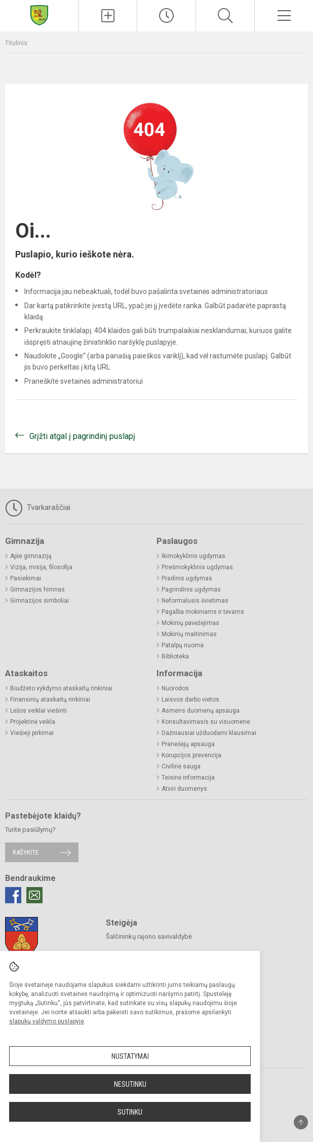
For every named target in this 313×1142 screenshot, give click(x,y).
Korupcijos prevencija (191, 755)
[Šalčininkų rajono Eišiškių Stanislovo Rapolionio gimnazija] (39, 14)
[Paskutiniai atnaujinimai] (166, 15)
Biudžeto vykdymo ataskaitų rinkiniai (61, 688)
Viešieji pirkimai (32, 732)
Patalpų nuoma (183, 645)
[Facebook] (13, 895)
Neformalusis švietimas (195, 600)
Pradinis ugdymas (187, 578)
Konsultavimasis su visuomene (206, 721)
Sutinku (130, 1112)
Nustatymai (130, 1056)
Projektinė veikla (32, 721)
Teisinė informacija (188, 777)
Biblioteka (175, 656)
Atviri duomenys (184, 788)
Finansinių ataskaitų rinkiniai (50, 699)
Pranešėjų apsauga (188, 744)
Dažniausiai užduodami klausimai (209, 732)
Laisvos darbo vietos (190, 699)
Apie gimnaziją (31, 556)
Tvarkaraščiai (37, 508)
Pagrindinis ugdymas (191, 589)
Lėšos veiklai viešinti (38, 710)
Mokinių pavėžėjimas (190, 623)
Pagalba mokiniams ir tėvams (203, 611)
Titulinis (16, 43)
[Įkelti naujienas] (108, 15)
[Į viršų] (301, 1122)
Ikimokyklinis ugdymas (193, 556)
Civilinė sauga (181, 766)
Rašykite (25, 852)
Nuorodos (175, 688)
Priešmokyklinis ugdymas (197, 567)
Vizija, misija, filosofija (41, 567)
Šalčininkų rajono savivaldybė (149, 936)
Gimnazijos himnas (37, 589)
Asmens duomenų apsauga (201, 710)
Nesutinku (130, 1084)
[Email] (34, 895)
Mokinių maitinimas (189, 634)
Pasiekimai (25, 578)
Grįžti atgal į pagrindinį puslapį (82, 436)
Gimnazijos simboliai (39, 600)
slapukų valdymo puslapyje (46, 1021)
